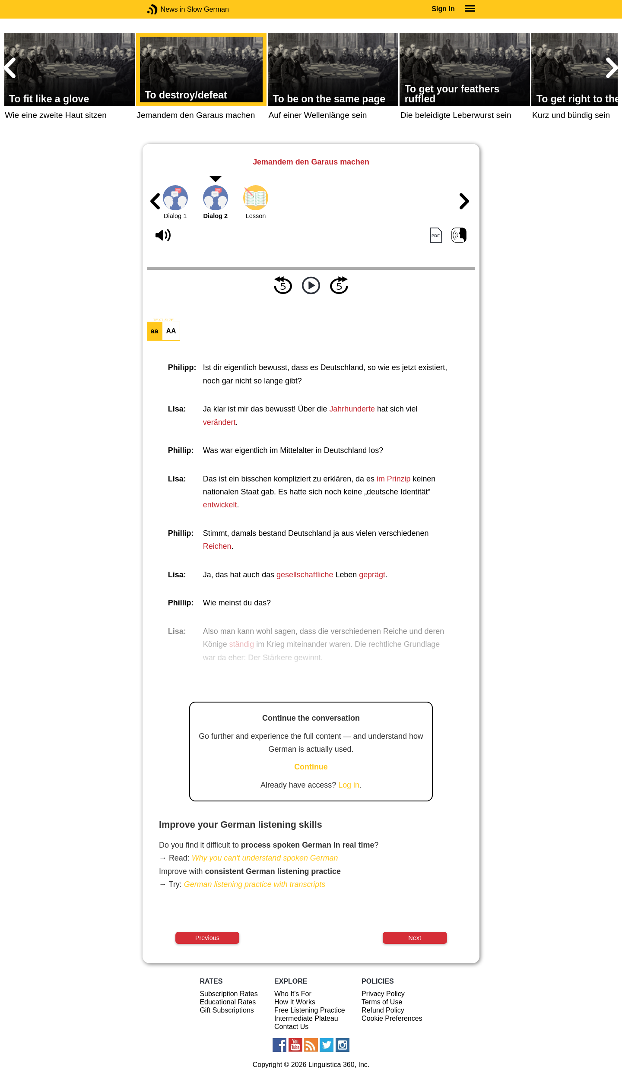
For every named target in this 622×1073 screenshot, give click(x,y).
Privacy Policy (383, 993)
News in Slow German (165, 9)
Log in (348, 785)
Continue (311, 767)
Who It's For (292, 993)
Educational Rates (228, 1002)
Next (414, 937)
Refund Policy (383, 1010)
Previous (207, 937)
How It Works (294, 1002)
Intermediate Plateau (306, 1018)
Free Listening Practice (309, 1010)
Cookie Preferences (392, 1018)
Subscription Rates (228, 993)
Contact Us (291, 1026)
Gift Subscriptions (227, 1010)
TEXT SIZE (163, 320)
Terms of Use (382, 1002)
